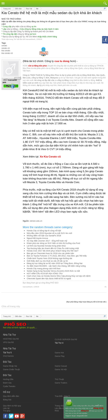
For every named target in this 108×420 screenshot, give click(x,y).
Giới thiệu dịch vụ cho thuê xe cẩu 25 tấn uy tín (47, 261)
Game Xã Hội (61, 369)
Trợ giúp (6, 411)
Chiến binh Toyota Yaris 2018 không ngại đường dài (49, 258)
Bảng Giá (7, 399)
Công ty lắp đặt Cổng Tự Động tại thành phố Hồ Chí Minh (28, 31)
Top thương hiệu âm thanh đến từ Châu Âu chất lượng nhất (53, 248)
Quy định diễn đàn (11, 396)
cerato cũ (6, 48)
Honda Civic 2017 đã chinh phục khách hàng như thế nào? (52, 251)
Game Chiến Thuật (11, 369)
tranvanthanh (30, 39)
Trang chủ (59, 406)
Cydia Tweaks (9, 386)
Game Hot (59, 352)
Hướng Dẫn (8, 379)
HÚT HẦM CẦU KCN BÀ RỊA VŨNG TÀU (45, 273)
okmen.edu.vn (36, 221)
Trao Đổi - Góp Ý (62, 396)
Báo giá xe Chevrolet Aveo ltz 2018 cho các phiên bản (50, 253)
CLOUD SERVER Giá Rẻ (66, 339)
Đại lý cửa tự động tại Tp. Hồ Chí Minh (20, 36)
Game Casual (61, 366)
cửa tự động (12, 29)
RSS (57, 411)
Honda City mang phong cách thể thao (43, 268)
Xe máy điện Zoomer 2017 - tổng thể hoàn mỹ (47, 241)
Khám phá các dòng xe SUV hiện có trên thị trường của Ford (53, 243)
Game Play (60, 356)
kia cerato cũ (7, 53)
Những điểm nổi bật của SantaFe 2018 (44, 235)
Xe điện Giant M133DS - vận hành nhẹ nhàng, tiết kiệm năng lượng (56, 266)
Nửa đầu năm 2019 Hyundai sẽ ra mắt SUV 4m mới (49, 233)
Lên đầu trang (61, 408)
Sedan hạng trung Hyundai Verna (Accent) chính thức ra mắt (53, 271)
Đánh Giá (7, 383)
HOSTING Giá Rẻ (11, 339)
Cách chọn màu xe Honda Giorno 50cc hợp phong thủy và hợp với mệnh (59, 276)
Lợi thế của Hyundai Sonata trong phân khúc (46, 246)
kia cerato (6, 50)
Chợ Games (8, 356)
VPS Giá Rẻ (8, 342)
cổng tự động (23, 34)
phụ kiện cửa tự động (21, 26)
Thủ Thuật (59, 379)
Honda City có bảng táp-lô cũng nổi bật (44, 230)
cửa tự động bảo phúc (37, 66)
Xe (15, 39)
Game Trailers (61, 383)
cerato (4, 45)
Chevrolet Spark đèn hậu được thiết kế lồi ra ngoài (49, 278)
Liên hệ (6, 408)
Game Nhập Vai (10, 366)
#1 (105, 287)
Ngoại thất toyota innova (37, 238)
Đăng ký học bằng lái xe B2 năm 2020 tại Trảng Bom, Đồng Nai (54, 263)
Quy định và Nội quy (12, 406)
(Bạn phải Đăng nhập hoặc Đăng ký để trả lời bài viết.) (86, 302)
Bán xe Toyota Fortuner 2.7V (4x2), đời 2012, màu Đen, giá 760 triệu (57, 256)
